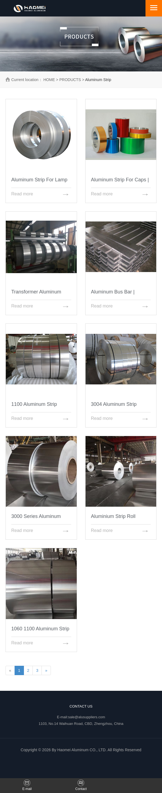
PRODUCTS (70, 79)
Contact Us (81, 706)
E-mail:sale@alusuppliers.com (81, 717)
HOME (49, 79)
